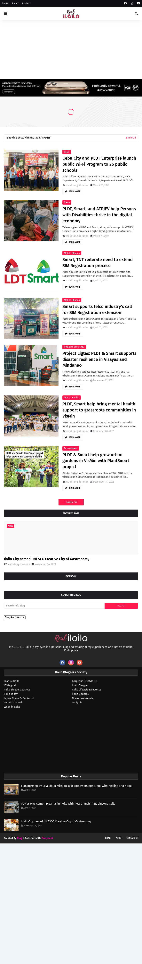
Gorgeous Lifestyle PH (84, 681)
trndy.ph (77, 702)
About (15, 3)
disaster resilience (74, 347)
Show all (131, 137)
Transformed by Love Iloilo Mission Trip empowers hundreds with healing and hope (76, 786)
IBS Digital (10, 685)
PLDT (66, 151)
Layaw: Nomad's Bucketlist (19, 698)
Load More (71, 502)
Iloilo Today (11, 693)
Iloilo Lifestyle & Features (86, 689)
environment (70, 448)
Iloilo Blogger (80, 685)
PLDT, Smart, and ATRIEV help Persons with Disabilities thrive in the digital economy (99, 215)
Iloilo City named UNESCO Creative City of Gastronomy (46, 559)
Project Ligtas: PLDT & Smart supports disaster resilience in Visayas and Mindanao (99, 359)
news (67, 202)
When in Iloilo (12, 706)
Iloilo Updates (80, 693)
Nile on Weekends (82, 698)
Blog (19, 838)
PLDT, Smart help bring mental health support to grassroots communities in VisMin (99, 410)
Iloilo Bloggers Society (17, 689)
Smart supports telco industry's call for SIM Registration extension (97, 309)
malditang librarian (77, 185)
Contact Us (132, 838)
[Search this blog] (54, 606)
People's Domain (13, 702)
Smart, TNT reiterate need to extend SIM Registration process (97, 262)
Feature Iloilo (12, 681)
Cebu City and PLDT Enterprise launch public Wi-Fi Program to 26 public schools (99, 164)
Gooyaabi (47, 838)
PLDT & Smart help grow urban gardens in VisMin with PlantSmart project (95, 460)
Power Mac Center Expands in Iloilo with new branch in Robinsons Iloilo (68, 803)
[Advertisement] (71, 49)
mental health (71, 397)
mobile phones (72, 253)
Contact (26, 3)
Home (5, 3)
